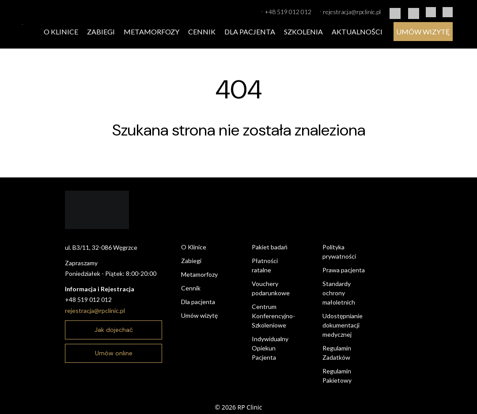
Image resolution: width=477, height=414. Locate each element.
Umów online (113, 353)
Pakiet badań (270, 247)
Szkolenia (303, 31)
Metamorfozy (151, 31)
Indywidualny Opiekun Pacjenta (270, 348)
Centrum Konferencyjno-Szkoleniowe (273, 316)
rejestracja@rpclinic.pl (350, 11)
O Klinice (61, 31)
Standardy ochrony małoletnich (338, 293)
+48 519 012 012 (286, 11)
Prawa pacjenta (343, 270)
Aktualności (357, 31)
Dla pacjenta (249, 31)
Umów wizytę (423, 31)
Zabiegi (101, 31)
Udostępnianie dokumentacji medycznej (342, 325)
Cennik (202, 31)
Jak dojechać (114, 330)
